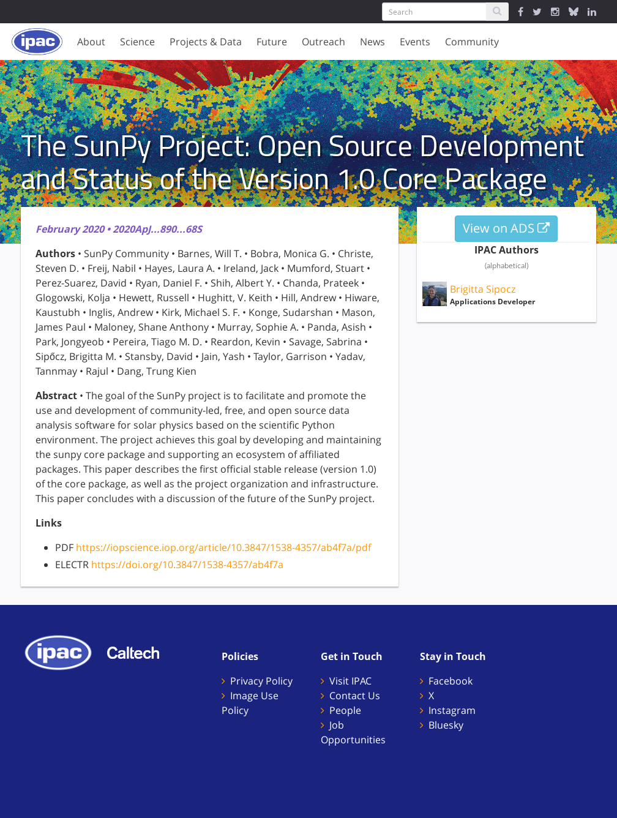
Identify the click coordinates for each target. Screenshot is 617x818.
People (345, 710)
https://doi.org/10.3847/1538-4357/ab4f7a (187, 564)
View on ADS (506, 228)
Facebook (450, 681)
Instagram (452, 710)
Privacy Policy (261, 681)
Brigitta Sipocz (482, 289)
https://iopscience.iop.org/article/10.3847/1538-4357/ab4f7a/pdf (223, 547)
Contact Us (354, 695)
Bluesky (445, 725)
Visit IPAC (350, 681)
